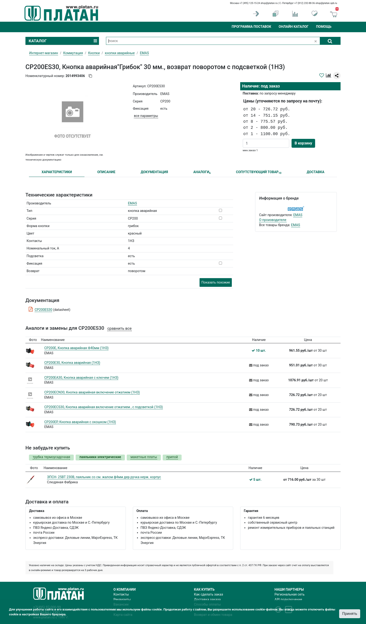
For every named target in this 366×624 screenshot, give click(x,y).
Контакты (121, 594)
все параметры (146, 116)
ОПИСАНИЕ (106, 172)
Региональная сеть (289, 594)
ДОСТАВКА (315, 172)
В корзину (303, 143)
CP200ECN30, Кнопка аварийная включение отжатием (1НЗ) (92, 392)
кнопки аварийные (120, 53)
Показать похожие (215, 282)
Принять (349, 613)
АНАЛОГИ (202, 172)
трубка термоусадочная (51, 457)
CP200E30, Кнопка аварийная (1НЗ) (72, 363)
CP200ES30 (43, 310)
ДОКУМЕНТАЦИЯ (154, 172)
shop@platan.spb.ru (326, 3)
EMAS (132, 203)
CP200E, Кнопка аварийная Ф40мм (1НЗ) (76, 348)
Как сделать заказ (208, 594)
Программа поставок (251, 27)
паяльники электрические (100, 457)
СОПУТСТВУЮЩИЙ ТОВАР (259, 172)
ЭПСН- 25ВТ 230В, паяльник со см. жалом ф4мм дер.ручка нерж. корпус (104, 477)
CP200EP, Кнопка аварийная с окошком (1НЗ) (80, 422)
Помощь (323, 27)
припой (172, 457)
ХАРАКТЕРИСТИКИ (57, 172)
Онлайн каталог (294, 27)
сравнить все (119, 328)
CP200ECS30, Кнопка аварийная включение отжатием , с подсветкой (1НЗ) (103, 407)
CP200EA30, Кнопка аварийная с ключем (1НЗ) (81, 378)
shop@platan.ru (269, 3)
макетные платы (143, 457)
